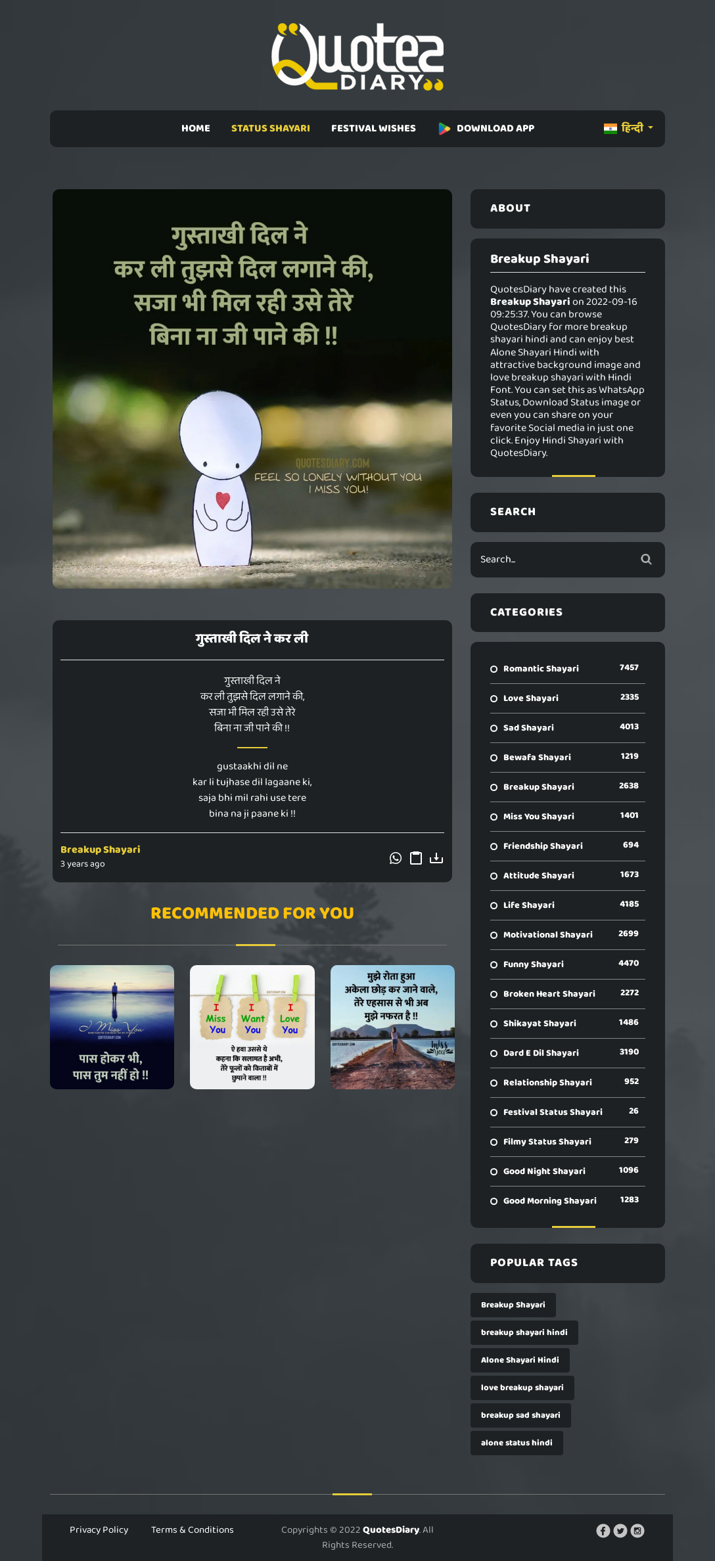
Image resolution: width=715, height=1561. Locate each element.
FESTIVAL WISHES (373, 128)
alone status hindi (517, 1443)
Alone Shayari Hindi (520, 1360)
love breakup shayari (522, 1388)
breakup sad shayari (521, 1415)
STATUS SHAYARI (270, 128)
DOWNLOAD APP (485, 128)
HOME (195, 128)
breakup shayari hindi (524, 1333)
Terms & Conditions (192, 1530)
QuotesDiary (391, 1530)
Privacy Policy (99, 1530)
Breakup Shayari (100, 850)
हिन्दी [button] (624, 128)
